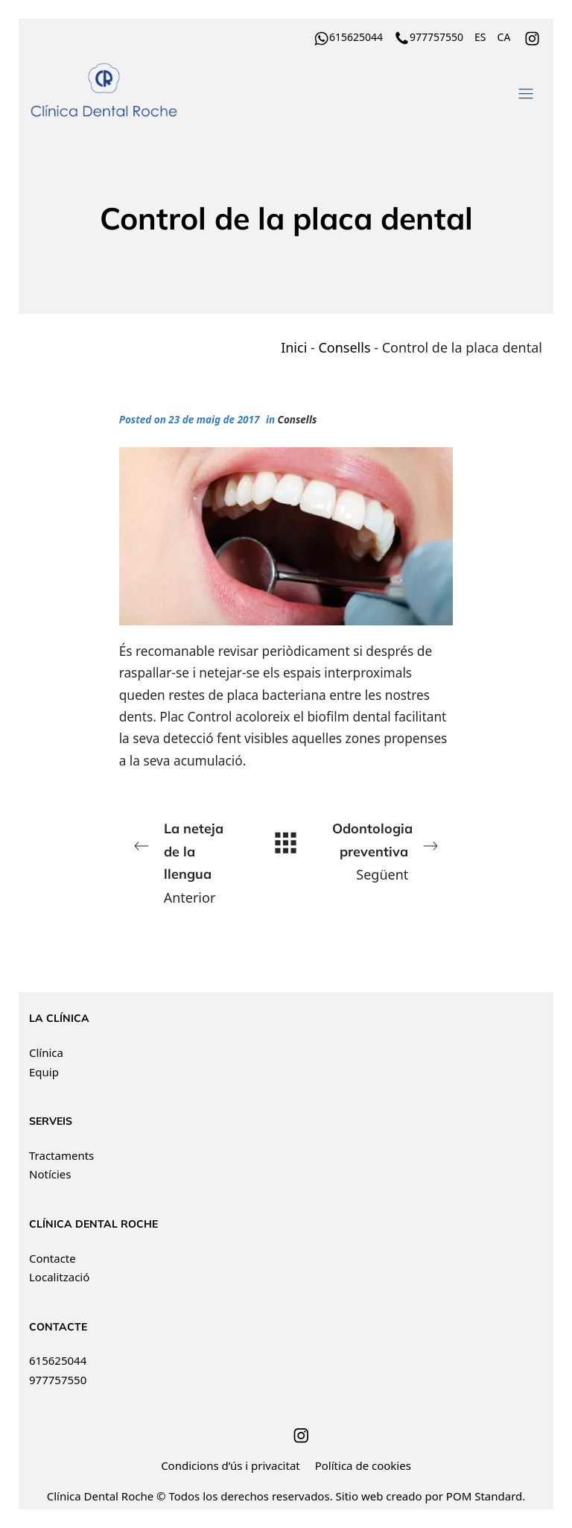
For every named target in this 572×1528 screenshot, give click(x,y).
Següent (387, 850)
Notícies (50, 1173)
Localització (59, 1276)
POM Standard (484, 1495)
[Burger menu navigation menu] (525, 91)
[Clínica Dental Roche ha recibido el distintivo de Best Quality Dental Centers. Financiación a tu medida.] (240, 91)
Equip (44, 1071)
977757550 (57, 1379)
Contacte (52, 1258)
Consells (344, 347)
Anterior (185, 862)
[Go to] (533, 36)
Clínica (46, 1052)
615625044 (57, 1360)
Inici (294, 347)
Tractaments (61, 1155)
